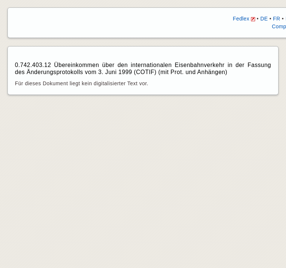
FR (276, 19)
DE (264, 19)
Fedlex (244, 19)
